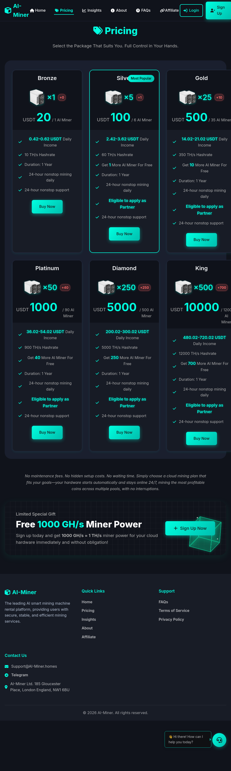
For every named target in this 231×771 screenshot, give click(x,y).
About (87, 628)
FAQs (163, 602)
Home (87, 602)
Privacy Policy (171, 619)
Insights (89, 619)
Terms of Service (174, 610)
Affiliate (89, 637)
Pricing (88, 610)
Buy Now (47, 206)
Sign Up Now (190, 528)
